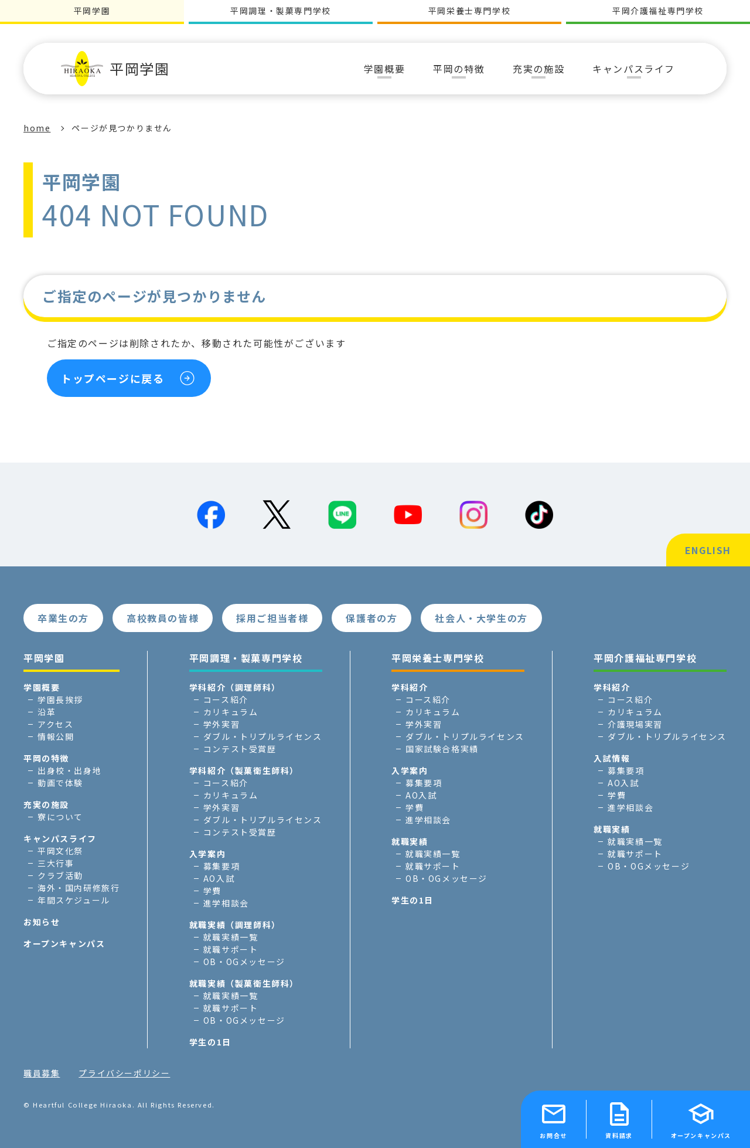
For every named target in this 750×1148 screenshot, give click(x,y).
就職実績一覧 (230, 937)
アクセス (55, 724)
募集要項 (221, 866)
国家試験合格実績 (442, 749)
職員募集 (41, 1073)
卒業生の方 (63, 618)
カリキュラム (230, 712)
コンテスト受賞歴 (240, 749)
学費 (212, 890)
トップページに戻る (112, 378)
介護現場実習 (635, 724)
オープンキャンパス (64, 943)
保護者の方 (371, 618)
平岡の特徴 (46, 758)
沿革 (47, 712)
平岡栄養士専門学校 (469, 10)
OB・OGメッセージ (244, 961)
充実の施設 (46, 804)
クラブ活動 (60, 875)
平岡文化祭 (60, 851)
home (36, 128)
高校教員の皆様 (163, 618)
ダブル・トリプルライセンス (262, 736)
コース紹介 (225, 699)
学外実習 (221, 724)
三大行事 (56, 863)
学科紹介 (409, 687)
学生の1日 (210, 1042)
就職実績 (409, 841)
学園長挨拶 (60, 699)
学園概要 (41, 687)
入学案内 (207, 854)
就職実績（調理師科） (235, 924)
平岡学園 (115, 68)
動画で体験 (60, 783)
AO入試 (218, 878)
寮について (60, 817)
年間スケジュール (74, 900)
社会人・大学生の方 (481, 618)
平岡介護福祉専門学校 (658, 10)
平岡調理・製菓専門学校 (280, 10)
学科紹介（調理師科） (235, 687)
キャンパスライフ (60, 838)
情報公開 (56, 736)
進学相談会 (226, 903)
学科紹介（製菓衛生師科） (244, 770)
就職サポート (230, 949)
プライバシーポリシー (124, 1073)
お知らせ (41, 922)
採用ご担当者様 (272, 618)
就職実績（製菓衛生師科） (244, 983)
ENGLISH (708, 550)
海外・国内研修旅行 (79, 888)
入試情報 (612, 758)
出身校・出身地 (69, 770)
